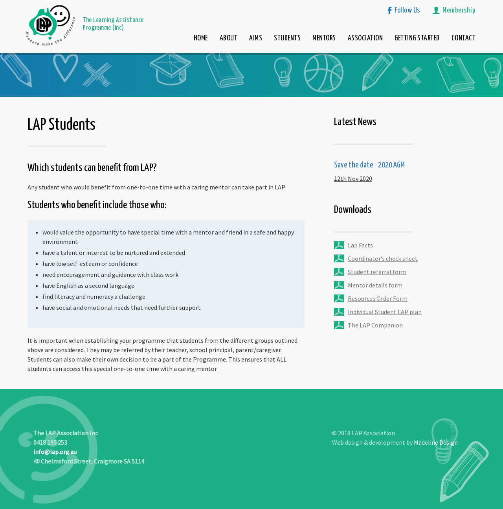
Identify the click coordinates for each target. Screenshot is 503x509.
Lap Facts (360, 245)
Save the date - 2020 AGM (369, 165)
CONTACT (464, 38)
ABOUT (229, 38)
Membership (458, 10)
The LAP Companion (375, 325)
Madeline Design (436, 442)
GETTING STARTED (417, 38)
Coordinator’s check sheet (383, 258)
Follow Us (407, 10)
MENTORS (324, 38)
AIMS (255, 38)
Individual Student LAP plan (385, 312)
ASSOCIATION (365, 38)
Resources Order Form (378, 298)
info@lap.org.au (55, 452)
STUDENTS (287, 38)
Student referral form (377, 272)
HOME (201, 38)
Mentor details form (375, 285)
